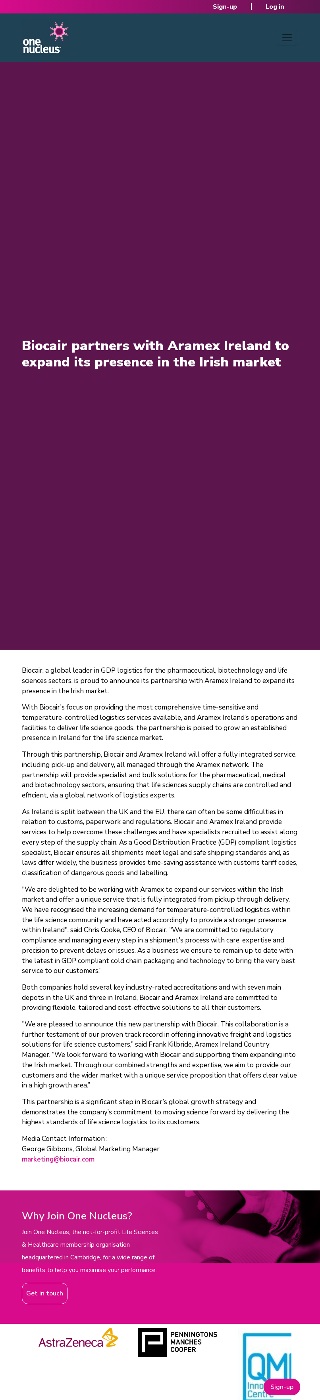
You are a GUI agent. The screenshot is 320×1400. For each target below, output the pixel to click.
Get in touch (44, 1293)
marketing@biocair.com (58, 1159)
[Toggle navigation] (287, 38)
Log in (275, 6)
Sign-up (225, 6)
